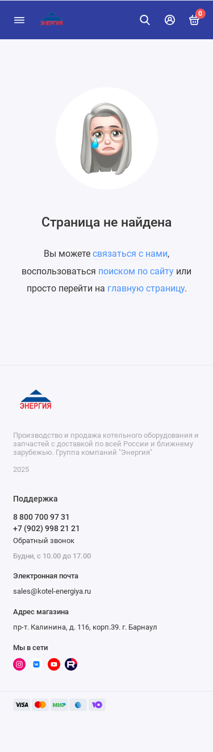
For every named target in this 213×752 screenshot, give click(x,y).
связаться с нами (130, 253)
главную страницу (146, 288)
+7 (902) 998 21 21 (46, 528)
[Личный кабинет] (170, 20)
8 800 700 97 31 (41, 516)
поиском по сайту (136, 271)
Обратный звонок (43, 540)
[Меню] (19, 20)
